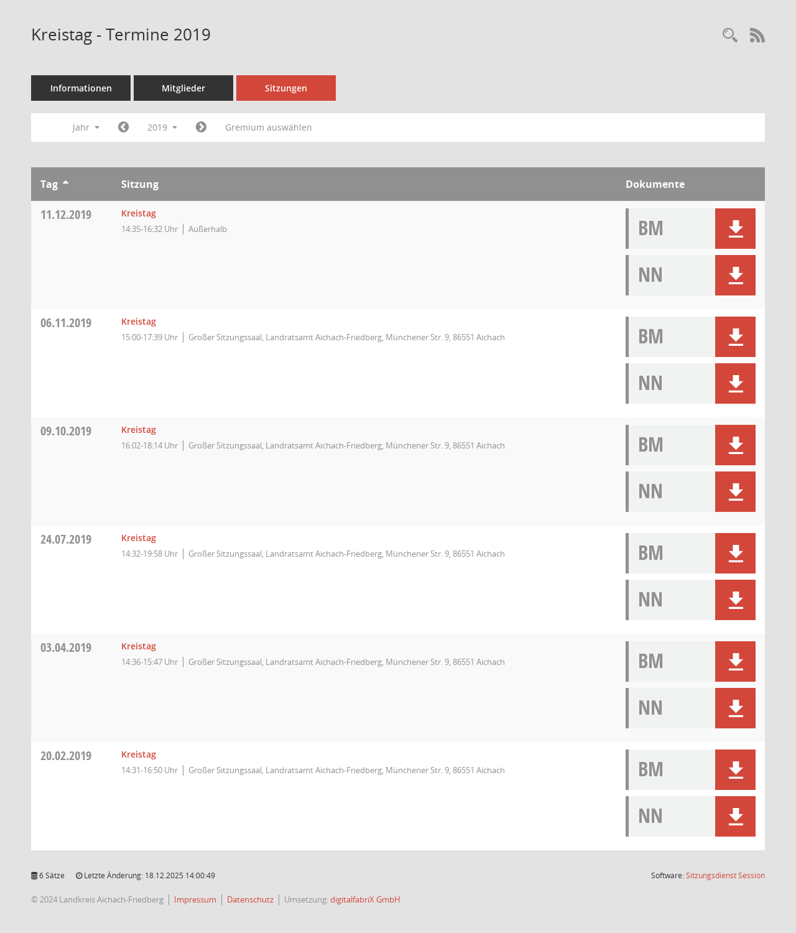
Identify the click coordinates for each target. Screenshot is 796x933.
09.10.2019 (65, 430)
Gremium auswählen (268, 127)
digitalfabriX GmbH (365, 899)
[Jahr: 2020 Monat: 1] (201, 127)
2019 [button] (162, 127)
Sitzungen (286, 88)
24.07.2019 (65, 539)
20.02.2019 (65, 755)
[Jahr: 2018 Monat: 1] (123, 127)
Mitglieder (183, 88)
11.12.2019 (65, 214)
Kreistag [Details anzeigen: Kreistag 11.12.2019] (138, 213)
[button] (735, 228)
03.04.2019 (65, 647)
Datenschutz (250, 899)
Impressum (195, 899)
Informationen (81, 88)
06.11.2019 (65, 322)
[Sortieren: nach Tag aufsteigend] (65, 184)
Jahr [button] (86, 127)
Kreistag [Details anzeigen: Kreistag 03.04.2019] (138, 646)
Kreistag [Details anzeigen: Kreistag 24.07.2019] (138, 538)
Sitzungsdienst (725, 875)
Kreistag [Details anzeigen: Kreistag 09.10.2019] (138, 429)
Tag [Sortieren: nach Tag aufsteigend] (49, 184)
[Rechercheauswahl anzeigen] (730, 36)
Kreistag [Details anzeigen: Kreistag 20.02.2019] (138, 754)
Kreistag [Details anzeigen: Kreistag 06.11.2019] (138, 321)
